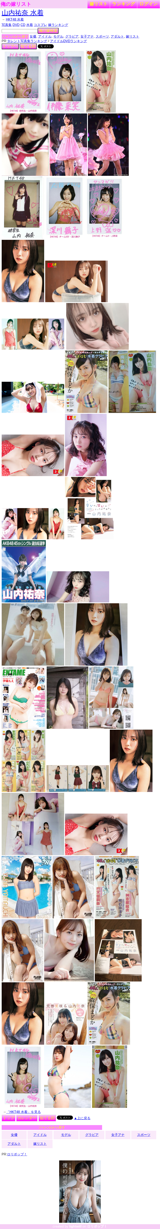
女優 (33, 36)
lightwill (75, 1226)
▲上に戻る (82, 1118)
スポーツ (102, 36)
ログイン (148, 3)
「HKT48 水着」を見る (23, 1112)
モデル (58, 36)
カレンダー (27, 1118)
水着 (29, 25)
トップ (8, 1118)
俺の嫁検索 (48, 31)
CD (22, 25)
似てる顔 (28, 46)
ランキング (123, 3)
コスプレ (40, 25)
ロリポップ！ (17, 1154)
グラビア (72, 36)
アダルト (117, 36)
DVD (16, 25)
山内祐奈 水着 (23, 12)
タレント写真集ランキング (27, 41)
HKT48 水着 (15, 19)
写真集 (7, 25)
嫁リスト (99, 3)
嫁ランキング (58, 25)
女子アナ (87, 36)
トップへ (10, 46)
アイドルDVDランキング (68, 41)
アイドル (44, 36)
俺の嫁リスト (16, 4)
